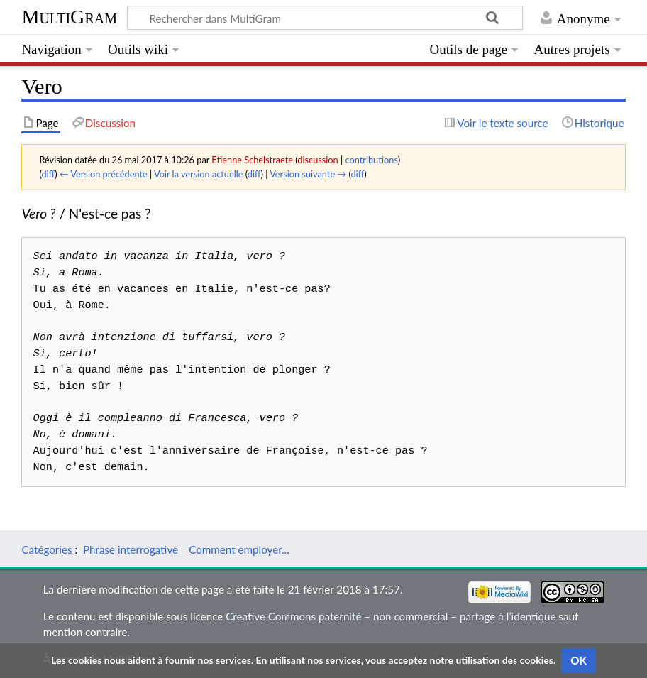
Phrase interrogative (130, 549)
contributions (371, 159)
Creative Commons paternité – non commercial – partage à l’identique (390, 616)
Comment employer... (239, 549)
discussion (317, 159)
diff (48, 174)
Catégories (46, 549)
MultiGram (69, 17)
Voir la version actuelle (198, 174)
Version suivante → (308, 174)
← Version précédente (104, 174)
